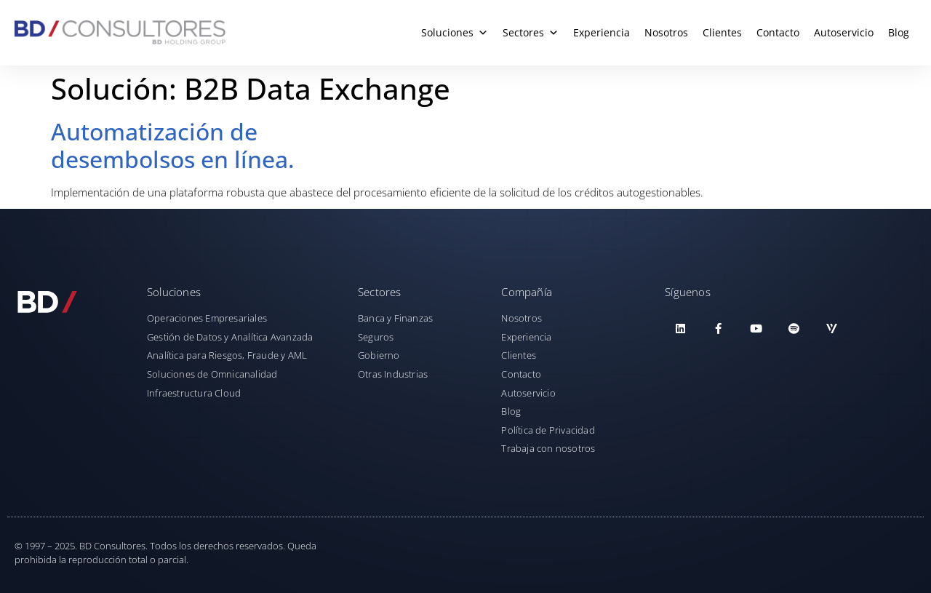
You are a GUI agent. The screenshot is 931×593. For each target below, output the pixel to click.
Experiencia (601, 32)
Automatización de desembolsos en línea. (173, 145)
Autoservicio (844, 32)
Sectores (531, 32)
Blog (898, 32)
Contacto (777, 32)
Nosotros (666, 32)
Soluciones (454, 32)
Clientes (722, 32)
